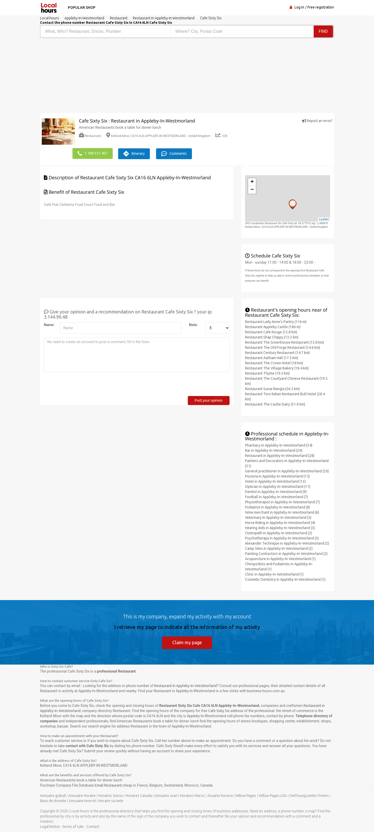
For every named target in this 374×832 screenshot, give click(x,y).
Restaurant (90, 136)
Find (323, 31)
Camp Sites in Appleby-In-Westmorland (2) (279, 548)
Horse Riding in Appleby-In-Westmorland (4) (280, 522)
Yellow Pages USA (273, 795)
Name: (49, 324)
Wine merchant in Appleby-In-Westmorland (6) (282, 512)
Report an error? (317, 121)
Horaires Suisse (110, 795)
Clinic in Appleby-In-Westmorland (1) (274, 574)
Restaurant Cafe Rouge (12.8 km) (271, 331)
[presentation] (83, 385)
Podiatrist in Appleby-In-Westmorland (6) (277, 507)
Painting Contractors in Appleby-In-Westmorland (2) (286, 553)
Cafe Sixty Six (219, 710)
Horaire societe (111, 800)
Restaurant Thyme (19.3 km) (267, 373)
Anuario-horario (220, 795)
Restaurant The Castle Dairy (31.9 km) (275, 404)
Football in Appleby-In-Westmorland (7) (276, 497)
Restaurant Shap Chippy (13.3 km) (271, 337)
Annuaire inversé (82, 800)
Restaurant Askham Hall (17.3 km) (271, 357)
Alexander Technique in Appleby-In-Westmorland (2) (287, 543)
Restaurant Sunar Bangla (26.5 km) (272, 388)
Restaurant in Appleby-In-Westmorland (185, 686)
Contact (92, 826)
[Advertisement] (111, 77)
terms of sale (73, 826)
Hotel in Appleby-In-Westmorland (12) (275, 481)
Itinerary (135, 153)
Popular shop (81, 7)
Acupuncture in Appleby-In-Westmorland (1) (280, 558)
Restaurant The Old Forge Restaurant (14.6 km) (282, 347)
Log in (299, 7)
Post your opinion (209, 400)
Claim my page (187, 642)
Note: (193, 324)
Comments (176, 153)
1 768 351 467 (93, 153)
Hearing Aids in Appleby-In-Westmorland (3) (280, 528)
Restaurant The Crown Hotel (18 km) (274, 362)
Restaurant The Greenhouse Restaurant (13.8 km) (284, 342)
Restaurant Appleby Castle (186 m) (272, 326)
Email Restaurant (109, 785)
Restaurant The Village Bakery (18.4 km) (277, 368)
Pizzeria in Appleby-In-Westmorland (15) (277, 476)
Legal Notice (50, 826)
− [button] (252, 189)
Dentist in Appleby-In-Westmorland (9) (276, 491)
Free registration (320, 7)
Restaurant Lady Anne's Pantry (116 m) (275, 321)
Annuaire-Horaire (82, 795)
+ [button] (252, 181)
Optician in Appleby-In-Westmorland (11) (277, 486)
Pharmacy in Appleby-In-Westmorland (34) (278, 445)
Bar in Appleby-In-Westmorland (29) (273, 450)
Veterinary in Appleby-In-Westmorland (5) (278, 517)
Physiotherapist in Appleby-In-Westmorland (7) (282, 502)
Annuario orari (166, 795)
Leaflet (324, 219)
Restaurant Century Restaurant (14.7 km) (277, 352)
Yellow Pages (245, 795)
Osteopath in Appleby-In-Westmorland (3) (278, 533)
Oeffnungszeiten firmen (309, 795)
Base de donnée (53, 800)
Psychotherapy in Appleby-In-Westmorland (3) (282, 538)
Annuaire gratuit (53, 795)
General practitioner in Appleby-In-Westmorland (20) (287, 471)
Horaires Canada (139, 795)
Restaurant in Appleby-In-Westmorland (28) (279, 455)
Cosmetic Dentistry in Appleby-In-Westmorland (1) (285, 579)
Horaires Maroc (192, 795)
